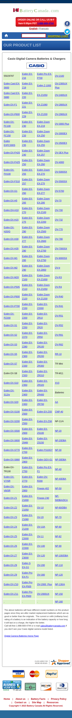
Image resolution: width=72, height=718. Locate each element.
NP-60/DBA (61, 507)
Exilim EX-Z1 (10, 498)
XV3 (57, 383)
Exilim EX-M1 (11, 258)
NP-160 (59, 601)
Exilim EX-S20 (11, 402)
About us (20, 699)
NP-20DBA (60, 440)
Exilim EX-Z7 (10, 555)
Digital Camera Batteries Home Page (21, 636)
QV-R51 (59, 315)
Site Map (36, 702)
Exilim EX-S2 (10, 335)
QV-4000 (59, 162)
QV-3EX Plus (61, 152)
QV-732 (59, 220)
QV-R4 (58, 287)
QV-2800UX (61, 104)
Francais (44, 28)
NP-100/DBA (61, 555)
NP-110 (59, 565)
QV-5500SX (61, 181)
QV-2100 (59, 76)
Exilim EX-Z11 (11, 594)
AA (56, 402)
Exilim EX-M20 (11, 277)
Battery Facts (38, 699)
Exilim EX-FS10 (12, 181)
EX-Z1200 (42, 114)
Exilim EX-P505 (12, 287)
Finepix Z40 (43, 498)
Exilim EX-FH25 (12, 162)
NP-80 (58, 527)
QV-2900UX (61, 114)
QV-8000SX (61, 258)
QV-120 (41, 555)
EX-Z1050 (42, 95)
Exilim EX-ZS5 (44, 411)
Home (7, 699)
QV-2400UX (61, 95)
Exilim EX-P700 (12, 306)
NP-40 (58, 469)
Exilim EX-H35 (11, 248)
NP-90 (58, 546)
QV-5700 (59, 191)
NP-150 (59, 594)
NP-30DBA (60, 459)
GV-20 (40, 517)
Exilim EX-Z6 (10, 546)
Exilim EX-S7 (10, 363)
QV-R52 (59, 325)
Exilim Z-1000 (44, 85)
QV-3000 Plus (62, 124)
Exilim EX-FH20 (12, 152)
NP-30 (58, 450)
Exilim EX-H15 (11, 220)
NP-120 (59, 575)
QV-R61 (59, 335)
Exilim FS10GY (45, 450)
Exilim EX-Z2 (10, 507)
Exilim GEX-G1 (45, 459)
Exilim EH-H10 (11, 210)
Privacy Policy (58, 699)
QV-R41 (59, 306)
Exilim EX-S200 (12, 421)
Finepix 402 (43, 488)
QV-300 (41, 575)
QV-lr (57, 268)
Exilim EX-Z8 (10, 565)
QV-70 (58, 200)
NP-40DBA (60, 479)
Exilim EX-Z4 (10, 527)
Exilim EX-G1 (10, 191)
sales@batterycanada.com (52, 626)
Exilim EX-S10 (11, 383)
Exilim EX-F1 (10, 104)
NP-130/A (60, 584)
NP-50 (58, 488)
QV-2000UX (43, 594)
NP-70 (58, 517)
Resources (52, 702)
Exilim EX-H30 (11, 239)
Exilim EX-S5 (10, 354)
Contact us (20, 702)
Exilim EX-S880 (12, 459)
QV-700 (59, 210)
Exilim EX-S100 (12, 411)
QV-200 (41, 565)
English (33, 28)
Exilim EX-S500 (12, 431)
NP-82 (58, 536)
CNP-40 (59, 411)
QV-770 (59, 229)
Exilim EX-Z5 (10, 536)
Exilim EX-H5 (10, 200)
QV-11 (40, 536)
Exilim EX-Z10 (11, 584)
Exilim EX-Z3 (10, 517)
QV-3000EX (61, 133)
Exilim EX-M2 (11, 268)
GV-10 (40, 507)
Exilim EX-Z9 (10, 575)
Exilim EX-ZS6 (44, 421)
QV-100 (41, 546)
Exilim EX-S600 (12, 440)
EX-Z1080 (42, 104)
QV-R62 (59, 344)
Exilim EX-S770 (12, 450)
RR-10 (58, 354)
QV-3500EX (61, 143)
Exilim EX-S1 (10, 325)
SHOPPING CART (58, 36)
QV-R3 (58, 277)
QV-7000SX (61, 248)
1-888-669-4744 (45, 23)
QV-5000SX (61, 172)
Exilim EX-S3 (10, 344)
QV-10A (41, 527)
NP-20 (58, 431)
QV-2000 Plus (44, 584)
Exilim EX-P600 (12, 114)
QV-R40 (59, 296)
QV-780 (59, 239)
